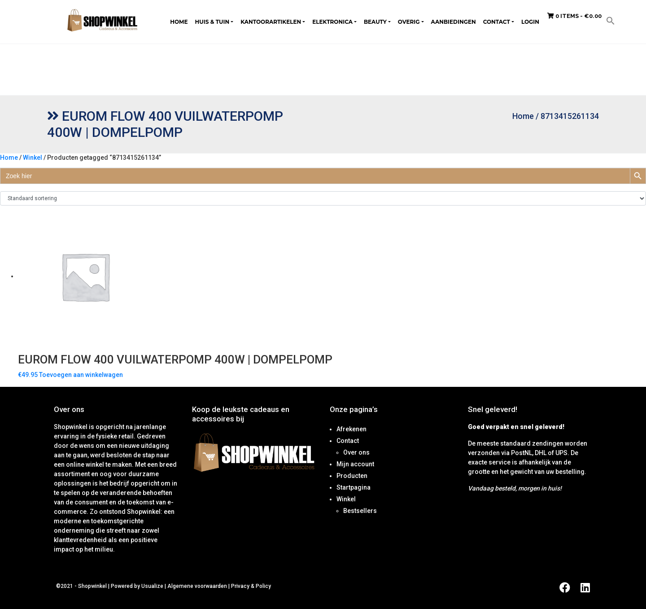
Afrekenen (351, 429)
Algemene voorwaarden (197, 586)
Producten (351, 475)
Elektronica (332, 21)
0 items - (574, 16)
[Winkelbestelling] (323, 198)
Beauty (375, 21)
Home (179, 21)
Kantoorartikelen (270, 21)
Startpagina (353, 487)
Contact (496, 21)
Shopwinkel (93, 586)
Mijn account (355, 464)
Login (530, 21)
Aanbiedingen (453, 21)
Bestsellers (360, 510)
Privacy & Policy (251, 586)
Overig (409, 21)
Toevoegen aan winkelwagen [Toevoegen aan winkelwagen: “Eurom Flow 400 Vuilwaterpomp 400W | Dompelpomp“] (81, 374)
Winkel (32, 157)
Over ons (356, 452)
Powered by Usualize (137, 586)
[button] (610, 20)
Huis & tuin (212, 21)
